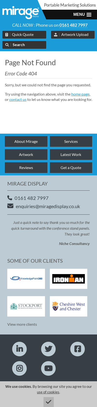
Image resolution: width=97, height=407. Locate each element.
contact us (17, 99)
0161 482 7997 (73, 25)
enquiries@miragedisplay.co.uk (48, 206)
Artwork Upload (74, 34)
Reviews (26, 167)
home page (80, 94)
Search (19, 44)
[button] (82, 14)
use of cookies (48, 392)
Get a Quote (71, 167)
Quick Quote (23, 34)
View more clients (22, 324)
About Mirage (26, 141)
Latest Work (71, 154)
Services (71, 141)
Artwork (26, 154)
